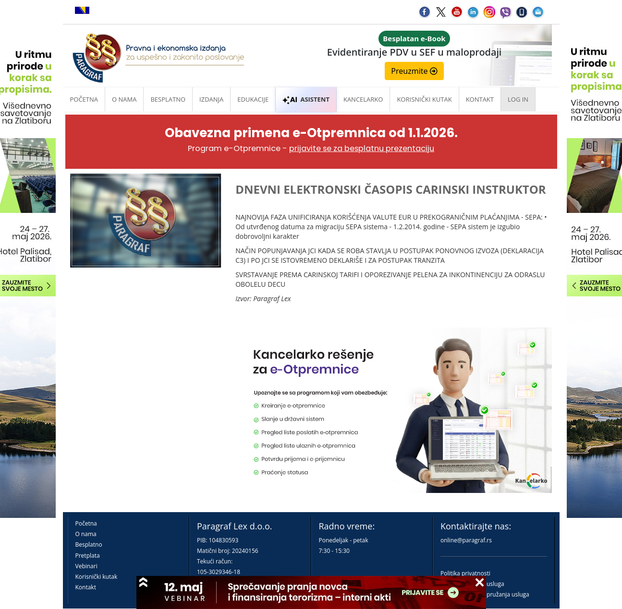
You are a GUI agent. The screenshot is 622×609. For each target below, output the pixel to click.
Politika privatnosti (465, 573)
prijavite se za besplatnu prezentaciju (361, 148)
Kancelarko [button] (363, 99)
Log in (518, 99)
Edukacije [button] (252, 99)
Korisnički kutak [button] (424, 99)
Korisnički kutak (96, 577)
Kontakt (85, 587)
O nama (124, 99)
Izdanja (211, 99)
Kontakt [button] (480, 99)
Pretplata (87, 555)
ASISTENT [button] (305, 99)
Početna (84, 99)
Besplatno (167, 99)
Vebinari (86, 566)
